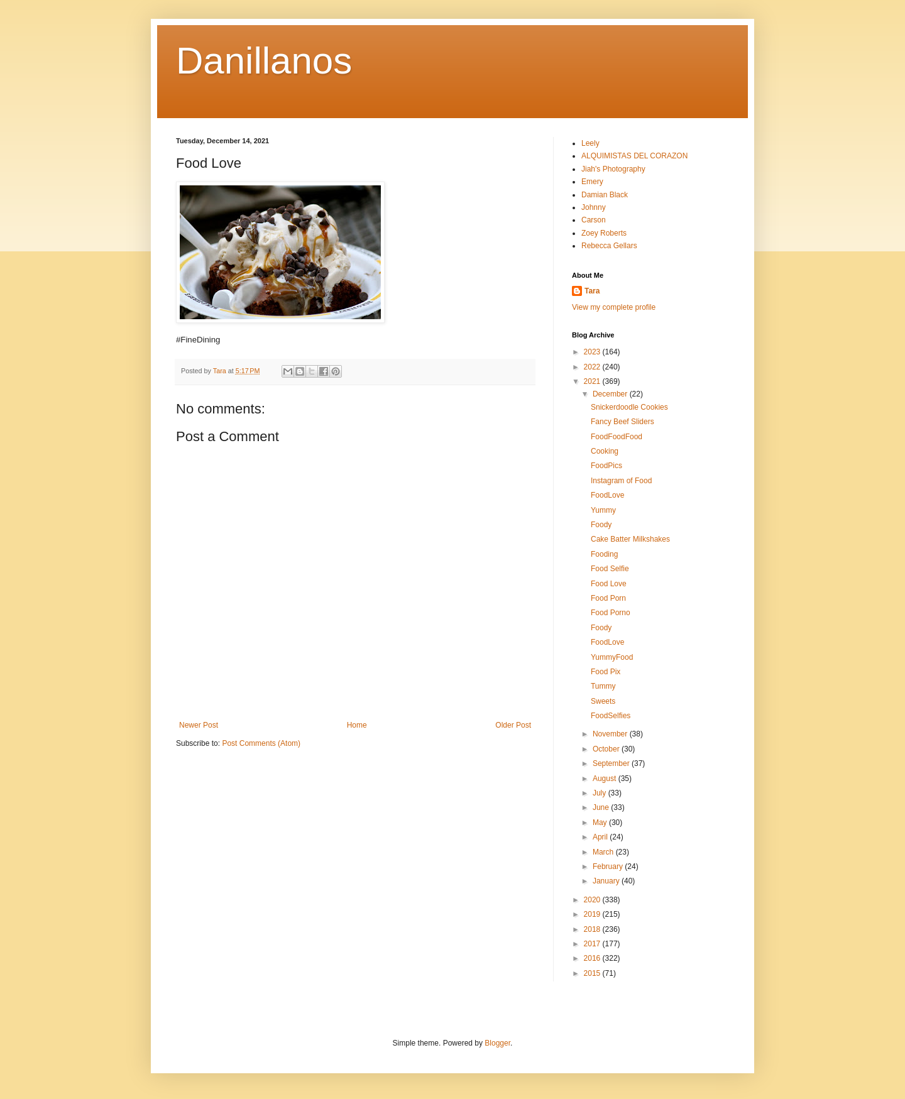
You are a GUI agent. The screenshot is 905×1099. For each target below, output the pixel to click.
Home (357, 725)
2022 (593, 367)
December (611, 394)
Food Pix (605, 671)
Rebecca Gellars (609, 245)
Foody (601, 524)
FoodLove (607, 495)
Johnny (593, 207)
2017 (593, 943)
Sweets (603, 701)
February (609, 866)
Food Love (609, 583)
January (607, 881)
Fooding (604, 554)
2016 (593, 958)
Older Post (513, 725)
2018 (593, 929)
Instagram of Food (621, 480)
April (601, 837)
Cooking (604, 451)
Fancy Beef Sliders (622, 421)
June (602, 807)
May (601, 822)
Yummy (603, 510)
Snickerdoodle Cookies (629, 407)
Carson (593, 220)
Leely (590, 143)
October (607, 749)
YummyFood (612, 657)
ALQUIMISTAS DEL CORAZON (634, 155)
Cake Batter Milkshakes (630, 539)
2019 (593, 914)
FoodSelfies (610, 715)
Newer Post (198, 725)
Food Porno (610, 612)
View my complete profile (613, 307)
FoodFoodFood (616, 436)
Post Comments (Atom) (261, 743)
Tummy (603, 686)
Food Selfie (610, 568)
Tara (592, 291)
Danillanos (264, 61)
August (605, 778)
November (611, 734)
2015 (593, 973)
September (612, 763)
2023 (593, 351)
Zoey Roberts (604, 233)
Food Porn (608, 598)
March (604, 852)
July (600, 793)
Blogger (497, 1043)
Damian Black (604, 194)
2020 (593, 899)
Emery (592, 181)
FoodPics (606, 465)
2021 (593, 381)
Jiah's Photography (613, 169)
